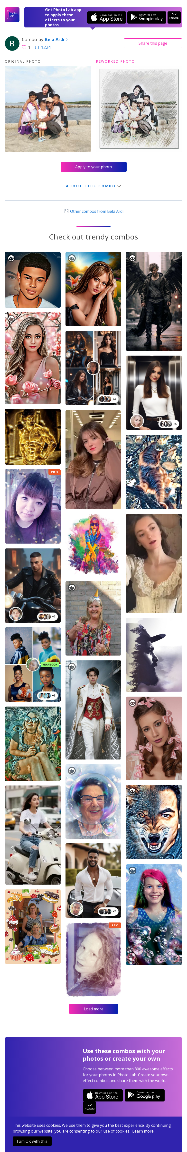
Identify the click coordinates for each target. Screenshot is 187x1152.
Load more (93, 1009)
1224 (43, 47)
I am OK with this (32, 1141)
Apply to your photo (93, 167)
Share (153, 43)
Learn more (143, 1131)
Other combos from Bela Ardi (93, 211)
